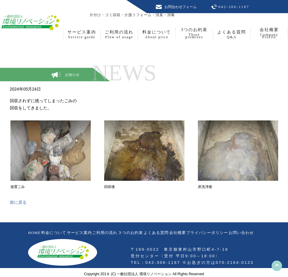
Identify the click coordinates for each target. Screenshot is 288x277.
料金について (53, 232)
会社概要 (177, 232)
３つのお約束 (130, 232)
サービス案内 (79, 232)
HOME (34, 232)
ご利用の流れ (104, 232)
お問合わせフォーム (180, 7)
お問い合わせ (241, 232)
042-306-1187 (234, 7)
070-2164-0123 (235, 262)
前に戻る (18, 202)
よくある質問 (156, 232)
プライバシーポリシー (207, 232)
